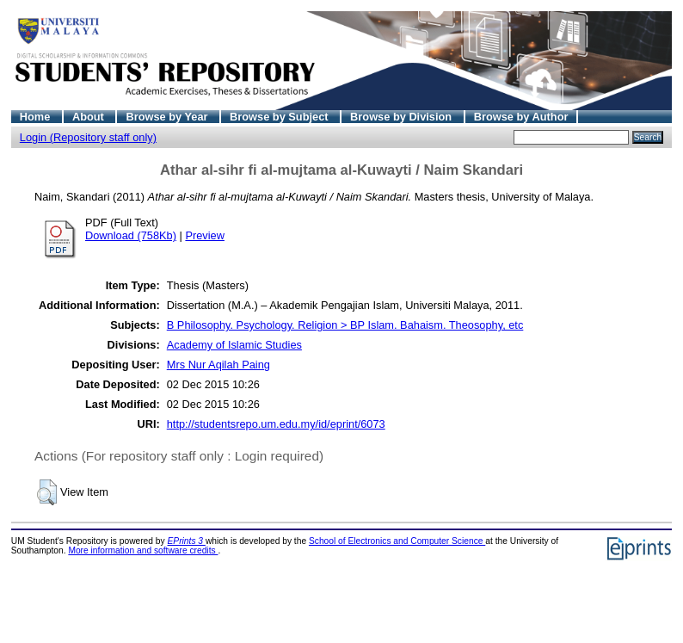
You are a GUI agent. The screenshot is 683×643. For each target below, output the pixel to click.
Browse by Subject (280, 116)
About (90, 116)
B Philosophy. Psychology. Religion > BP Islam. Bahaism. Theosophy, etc (345, 324)
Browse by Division (402, 116)
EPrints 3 (187, 541)
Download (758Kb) (130, 235)
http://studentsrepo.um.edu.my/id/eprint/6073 (276, 423)
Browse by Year (168, 116)
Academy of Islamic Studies (234, 344)
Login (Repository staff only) (88, 137)
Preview (205, 235)
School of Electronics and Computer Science (397, 541)
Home (36, 116)
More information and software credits (143, 550)
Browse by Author (521, 116)
